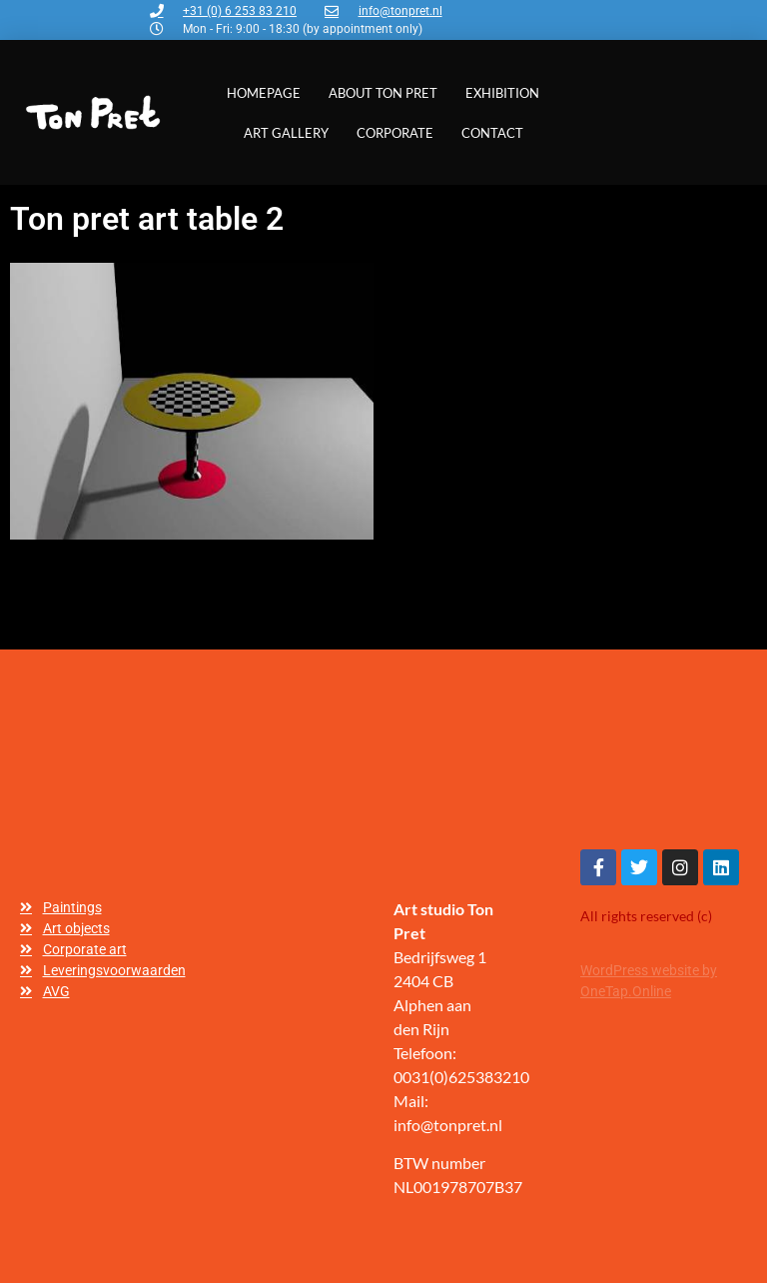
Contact (492, 133)
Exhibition (502, 93)
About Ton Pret (383, 93)
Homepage (264, 93)
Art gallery (286, 133)
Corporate (395, 133)
